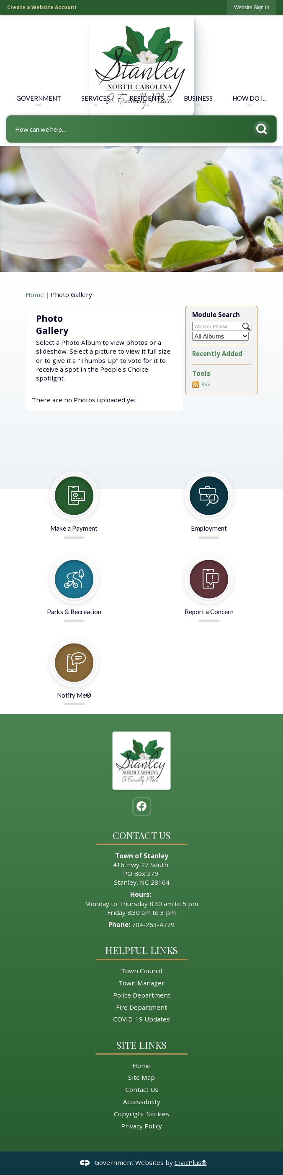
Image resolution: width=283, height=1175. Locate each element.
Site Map (141, 1077)
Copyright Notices (141, 1114)
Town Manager (141, 983)
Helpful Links (141, 949)
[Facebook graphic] (141, 806)
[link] (251, 7)
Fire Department (141, 1007)
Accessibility (141, 1101)
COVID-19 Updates (141, 1019)
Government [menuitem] (39, 98)
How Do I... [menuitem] (249, 98)
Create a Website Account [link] (42, 7)
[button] (263, 127)
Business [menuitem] (198, 98)
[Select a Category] (220, 336)
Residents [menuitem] (146, 98)
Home (35, 294)
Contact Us (141, 1089)
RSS (205, 384)
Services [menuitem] (95, 98)
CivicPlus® (191, 1162)
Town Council (141, 971)
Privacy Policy (141, 1126)
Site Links (141, 1044)
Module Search (216, 314)
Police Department (141, 995)
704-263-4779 (153, 924)
